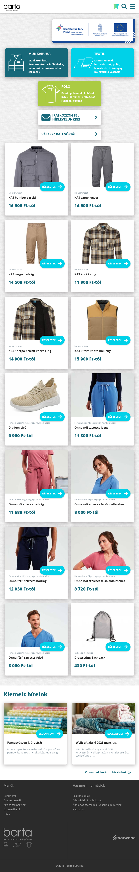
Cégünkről (10, 796)
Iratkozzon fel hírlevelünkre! (60, 117)
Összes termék (12, 800)
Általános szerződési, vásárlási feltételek (97, 805)
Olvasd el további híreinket (105, 772)
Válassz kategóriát (58, 134)
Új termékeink (12, 809)
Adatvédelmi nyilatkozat (87, 800)
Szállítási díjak (81, 796)
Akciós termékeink (15, 805)
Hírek (7, 814)
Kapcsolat (79, 809)
